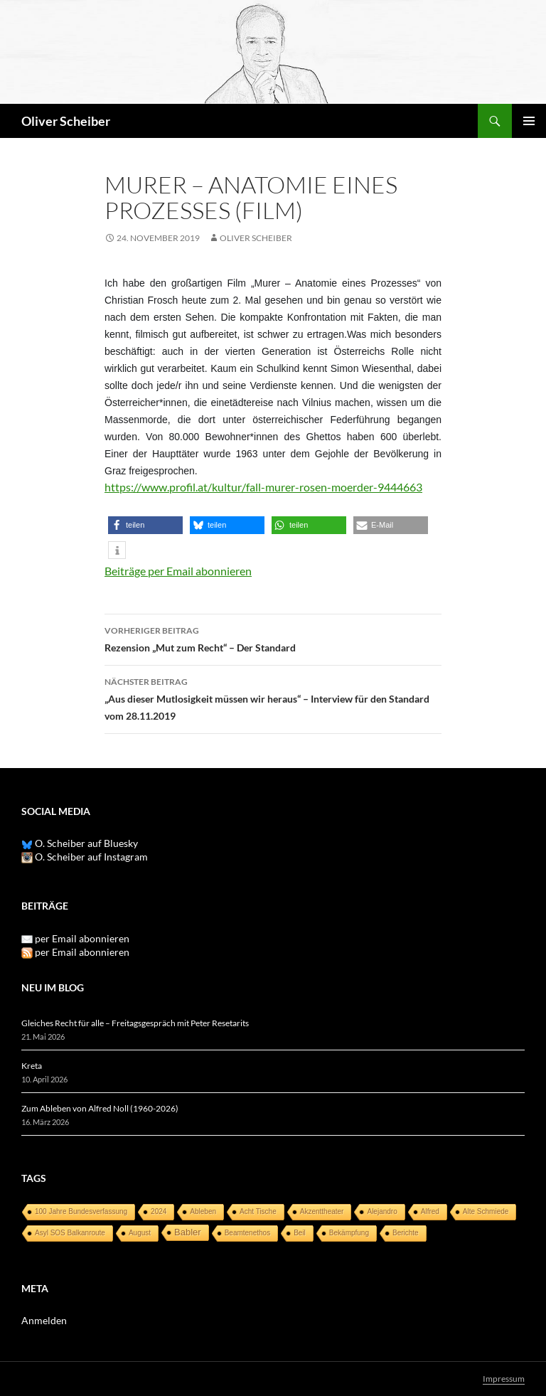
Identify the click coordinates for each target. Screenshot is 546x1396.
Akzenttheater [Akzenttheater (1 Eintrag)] (322, 1211)
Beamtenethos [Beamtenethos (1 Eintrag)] (248, 1233)
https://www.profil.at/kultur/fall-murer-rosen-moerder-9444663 (263, 487)
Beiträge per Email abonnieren (178, 570)
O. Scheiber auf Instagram (84, 857)
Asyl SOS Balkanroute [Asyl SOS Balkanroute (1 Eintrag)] (70, 1233)
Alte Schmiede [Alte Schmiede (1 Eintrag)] (485, 1211)
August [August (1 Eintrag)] (140, 1233)
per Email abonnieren (82, 938)
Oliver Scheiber (65, 121)
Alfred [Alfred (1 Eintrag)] (430, 1211)
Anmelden (44, 1320)
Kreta (31, 1065)
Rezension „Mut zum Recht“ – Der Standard (273, 638)
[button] (145, 525)
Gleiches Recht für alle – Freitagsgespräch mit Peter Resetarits (135, 1023)
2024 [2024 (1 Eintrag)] (158, 1211)
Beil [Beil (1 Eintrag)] (300, 1233)
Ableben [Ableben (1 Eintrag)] (203, 1211)
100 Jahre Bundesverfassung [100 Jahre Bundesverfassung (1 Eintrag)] (81, 1211)
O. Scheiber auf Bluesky (79, 843)
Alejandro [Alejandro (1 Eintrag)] (382, 1211)
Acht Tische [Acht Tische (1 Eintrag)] (258, 1211)
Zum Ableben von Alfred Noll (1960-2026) (99, 1108)
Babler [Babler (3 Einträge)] (187, 1232)
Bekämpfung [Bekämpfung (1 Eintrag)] (349, 1233)
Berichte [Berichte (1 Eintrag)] (405, 1233)
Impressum (504, 1378)
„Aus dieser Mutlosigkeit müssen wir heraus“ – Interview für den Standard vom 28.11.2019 (273, 697)
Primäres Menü (529, 121)
